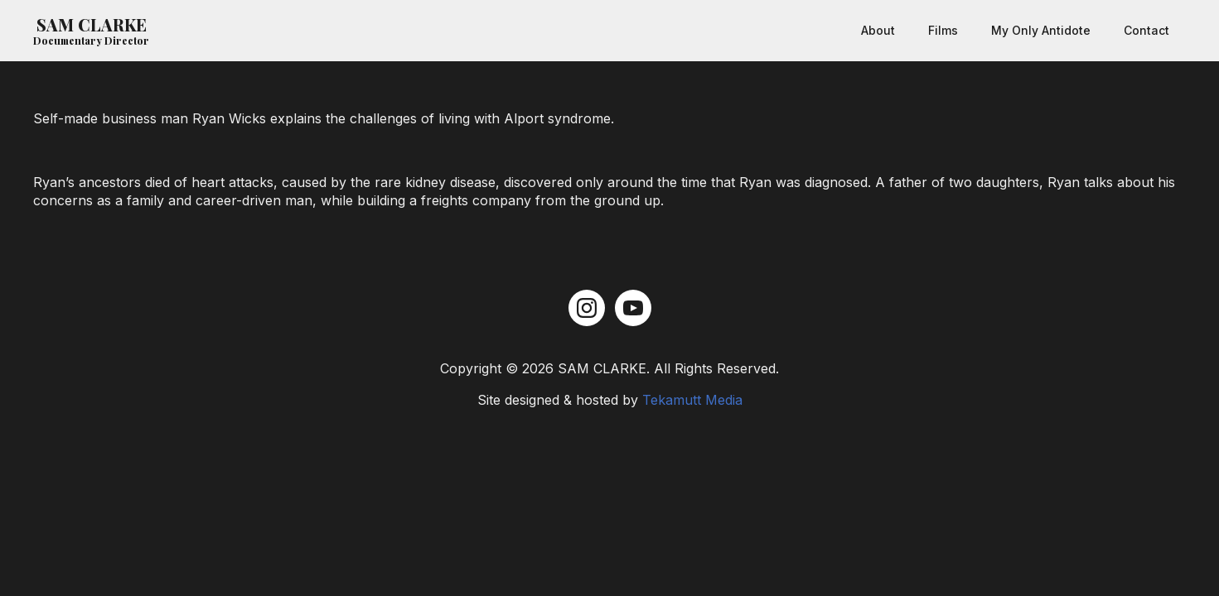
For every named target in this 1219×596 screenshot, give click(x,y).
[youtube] (633, 308)
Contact (1146, 30)
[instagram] (586, 308)
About (878, 30)
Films (943, 30)
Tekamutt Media (692, 400)
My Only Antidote (1041, 30)
